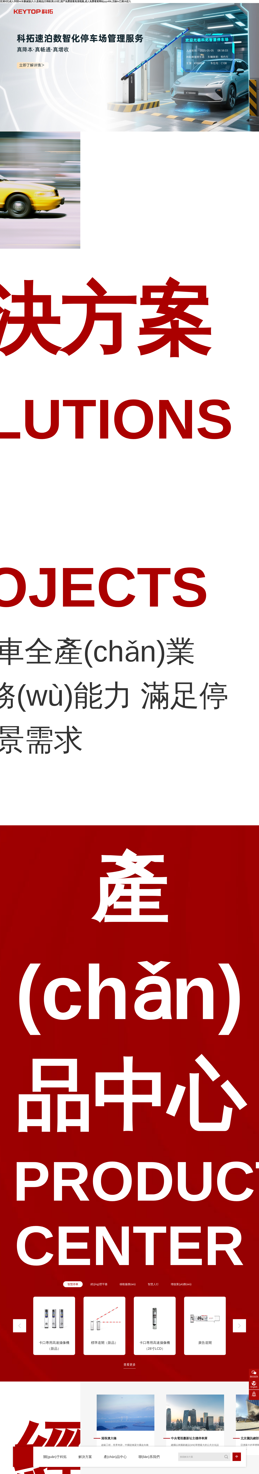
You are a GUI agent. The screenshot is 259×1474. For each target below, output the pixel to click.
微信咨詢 (254, 1376)
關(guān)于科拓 (55, 1457)
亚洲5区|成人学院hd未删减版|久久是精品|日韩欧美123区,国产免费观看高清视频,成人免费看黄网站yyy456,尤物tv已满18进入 (65, 1)
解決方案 (85, 1457)
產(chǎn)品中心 (115, 1457)
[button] (19, 1331)
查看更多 (130, 1370)
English (254, 1387)
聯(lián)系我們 (149, 1457)
